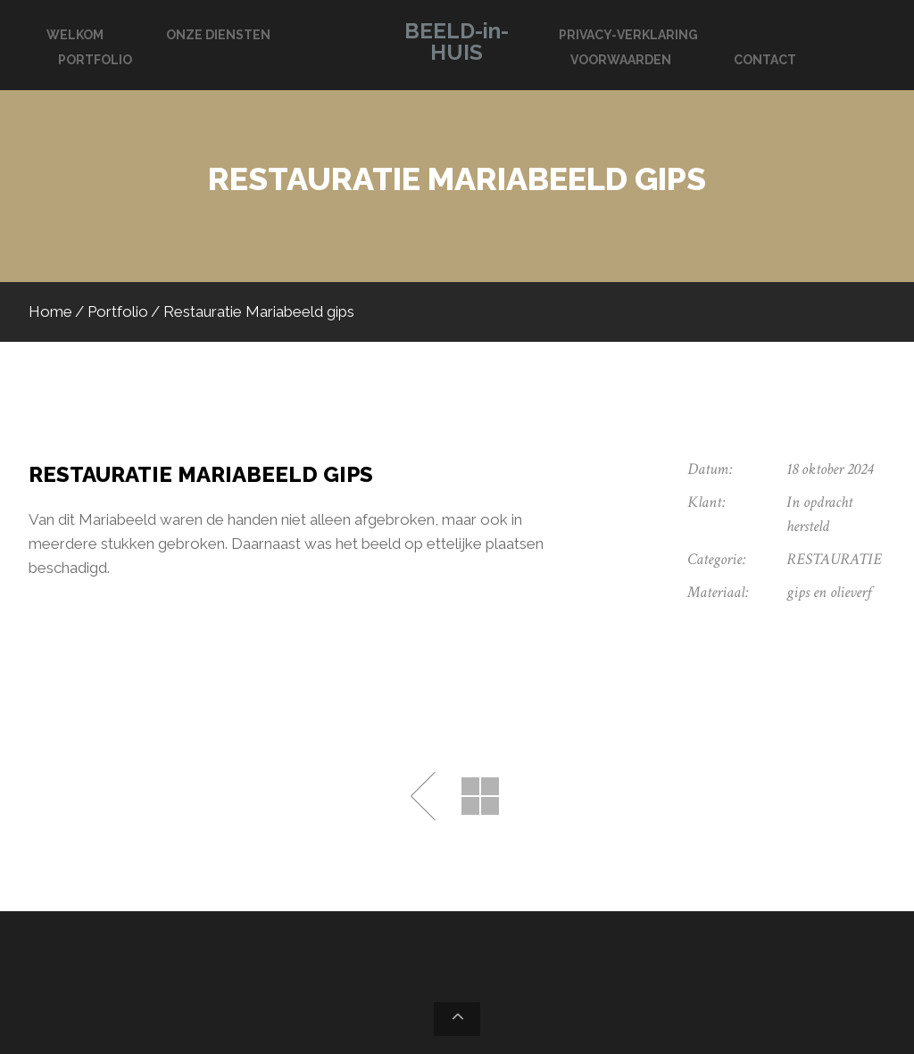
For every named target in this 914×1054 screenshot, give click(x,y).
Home (50, 311)
